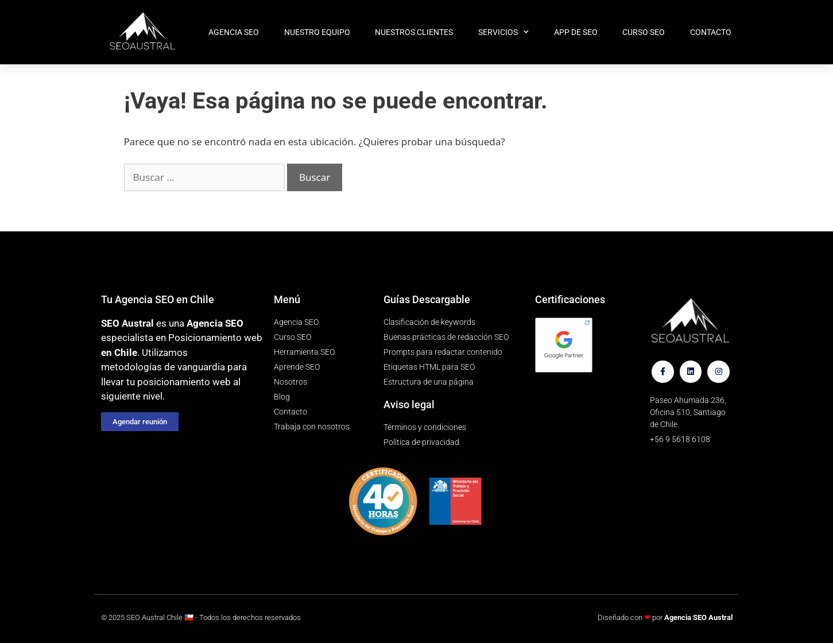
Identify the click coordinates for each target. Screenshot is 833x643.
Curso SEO (643, 32)
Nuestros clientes (414, 32)
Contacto (710, 32)
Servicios (503, 32)
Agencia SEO (233, 32)
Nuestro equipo (317, 32)
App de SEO (576, 32)
